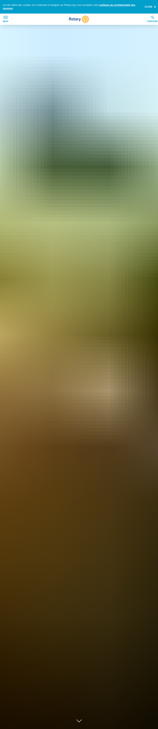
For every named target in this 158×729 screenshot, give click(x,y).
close (148, 6)
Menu (5, 19)
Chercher (152, 19)
